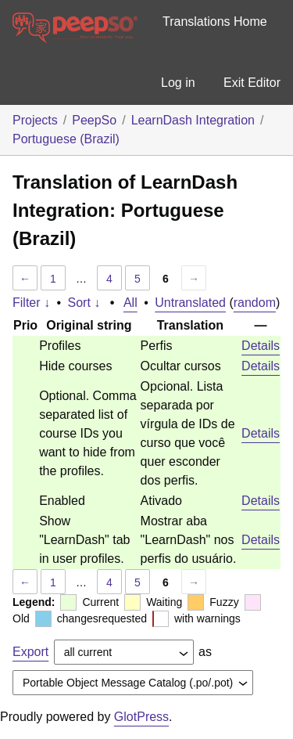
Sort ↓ (84, 302)
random (255, 302)
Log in (178, 82)
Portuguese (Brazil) (66, 139)
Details (260, 345)
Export (30, 651)
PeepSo (94, 120)
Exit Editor (251, 82)
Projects (35, 120)
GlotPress (141, 716)
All (130, 302)
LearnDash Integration (193, 120)
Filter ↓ (31, 302)
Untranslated (190, 302)
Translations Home (215, 21)
